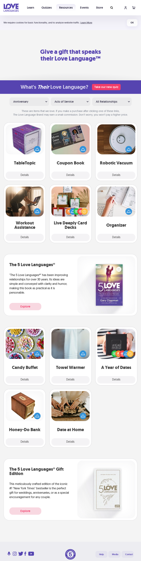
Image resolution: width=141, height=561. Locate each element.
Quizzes (46, 8)
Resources (66, 8)
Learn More (86, 22)
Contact (129, 554)
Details (25, 175)
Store (99, 8)
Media (115, 554)
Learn (30, 8)
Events (84, 8)
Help (101, 554)
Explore (25, 306)
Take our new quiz (106, 87)
